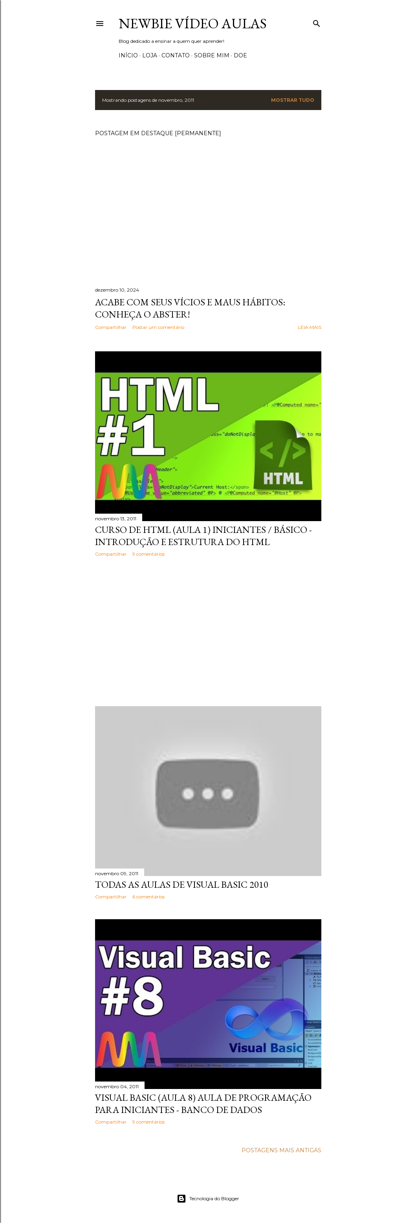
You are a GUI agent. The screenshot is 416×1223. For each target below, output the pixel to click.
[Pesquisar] (316, 21)
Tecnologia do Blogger (208, 1198)
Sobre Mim (211, 55)
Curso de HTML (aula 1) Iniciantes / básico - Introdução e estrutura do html (203, 535)
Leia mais (309, 327)
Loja (149, 55)
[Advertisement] (208, 632)
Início (128, 55)
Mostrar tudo (292, 100)
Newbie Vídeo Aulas (193, 23)
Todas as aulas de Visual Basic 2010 (181, 884)
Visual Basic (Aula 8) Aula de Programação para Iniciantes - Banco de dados (203, 1103)
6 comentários (148, 897)
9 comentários (148, 554)
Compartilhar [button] (110, 327)
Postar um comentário (158, 327)
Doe (240, 55)
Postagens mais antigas (281, 1150)
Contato (175, 55)
